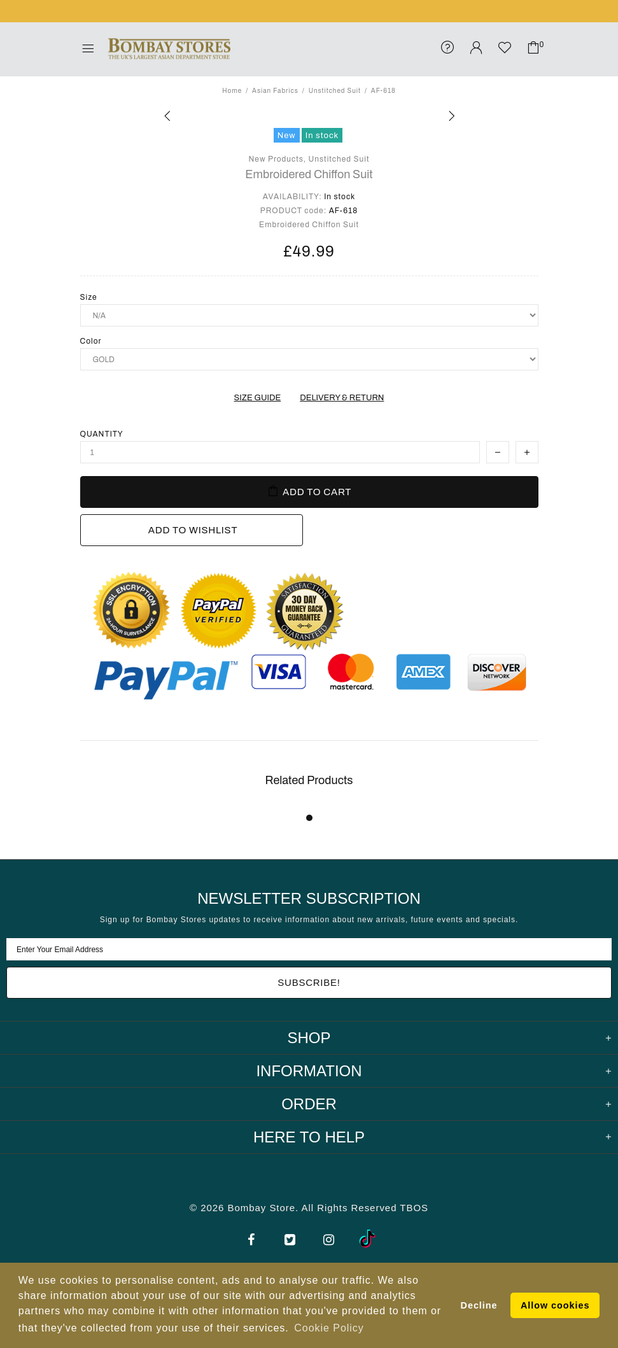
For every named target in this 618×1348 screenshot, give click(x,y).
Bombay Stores (169, 49)
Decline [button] (479, 1305)
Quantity (101, 434)
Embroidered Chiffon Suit (308, 174)
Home (232, 90)
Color (91, 341)
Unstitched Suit (335, 90)
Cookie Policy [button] (328, 1328)
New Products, (278, 159)
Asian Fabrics (275, 90)
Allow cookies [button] (555, 1305)
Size (88, 297)
